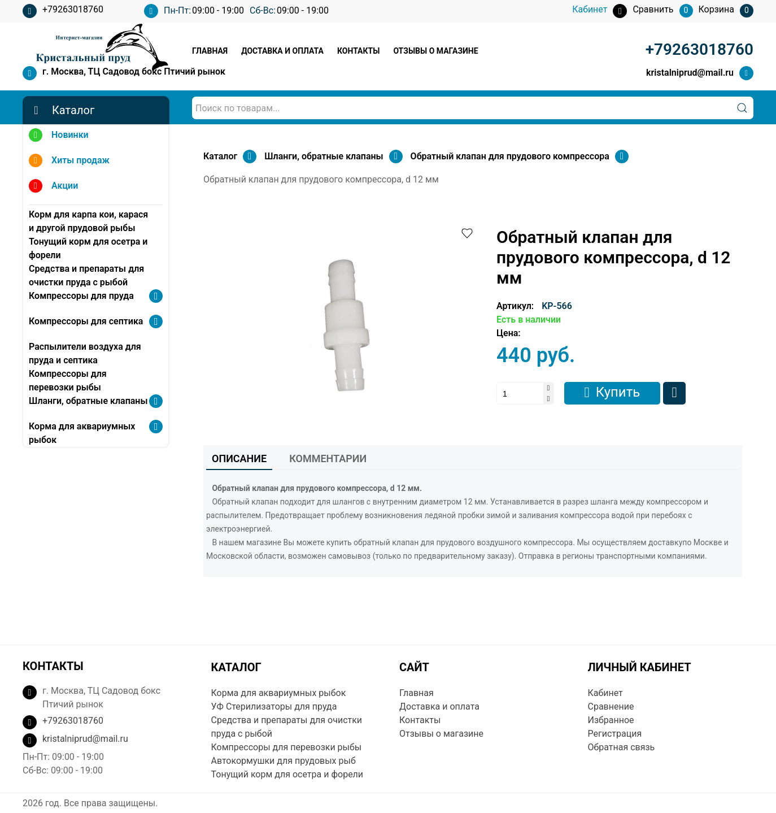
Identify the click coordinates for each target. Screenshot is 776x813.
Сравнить (674, 393)
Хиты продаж (69, 162)
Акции (53, 187)
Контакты (358, 50)
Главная (210, 50)
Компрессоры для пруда (81, 295)
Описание (239, 458)
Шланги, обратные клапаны (88, 400)
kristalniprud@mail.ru (690, 72)
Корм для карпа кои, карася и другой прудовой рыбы (88, 221)
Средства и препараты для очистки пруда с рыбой (86, 275)
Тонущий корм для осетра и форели (88, 248)
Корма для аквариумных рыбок (82, 433)
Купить (618, 392)
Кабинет (605, 693)
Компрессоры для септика (86, 321)
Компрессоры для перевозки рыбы (68, 380)
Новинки (59, 136)
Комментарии (328, 458)
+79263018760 (63, 11)
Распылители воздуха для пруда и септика (85, 353)
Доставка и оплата (282, 50)
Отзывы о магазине (435, 50)
